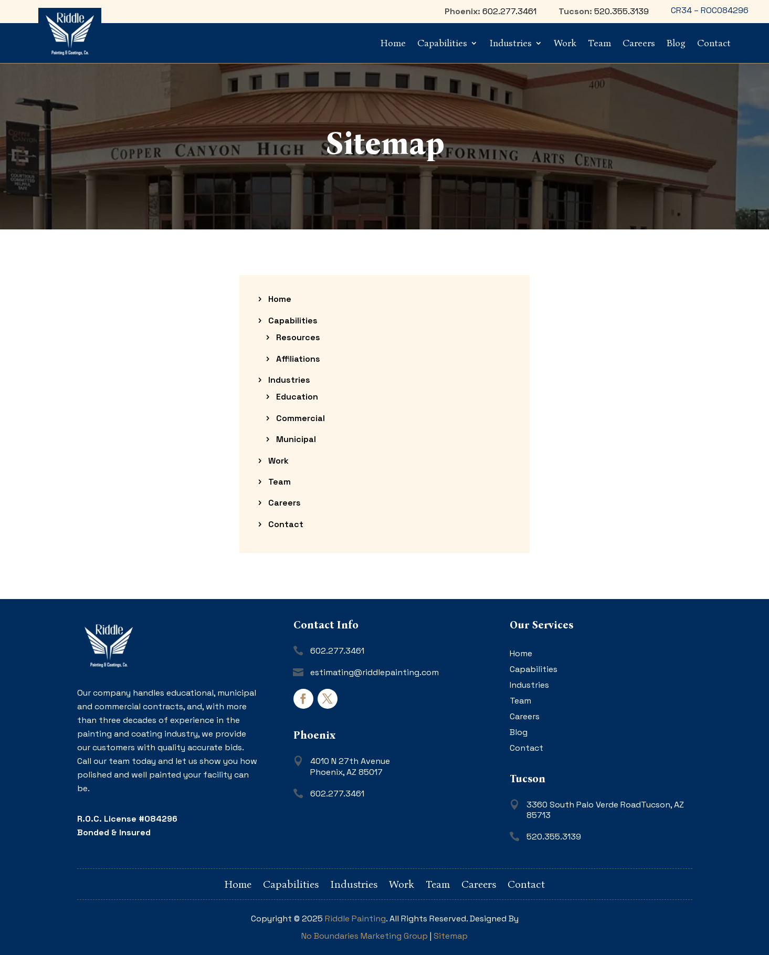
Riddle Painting (355, 918)
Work (565, 43)
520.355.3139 (621, 11)
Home (393, 43)
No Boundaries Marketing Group (364, 935)
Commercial (300, 418)
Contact (714, 43)
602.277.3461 (509, 11)
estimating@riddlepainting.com (374, 672)
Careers (639, 43)
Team (599, 43)
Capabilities (442, 43)
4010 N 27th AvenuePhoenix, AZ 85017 (350, 766)
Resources (298, 337)
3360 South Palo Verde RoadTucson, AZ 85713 (605, 810)
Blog (676, 43)
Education (297, 396)
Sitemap (451, 935)
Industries (510, 43)
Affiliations (298, 358)
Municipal (296, 439)
